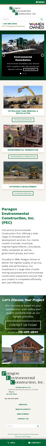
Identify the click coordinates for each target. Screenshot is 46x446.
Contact (34, 443)
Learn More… (30, 69)
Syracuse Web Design (23, 436)
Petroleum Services (23, 120)
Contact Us (23, 419)
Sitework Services (23, 193)
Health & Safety (23, 409)
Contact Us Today (23, 325)
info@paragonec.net (23, 387)
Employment (23, 414)
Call (11, 443)
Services (23, 404)
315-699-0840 (10, 24)
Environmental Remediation (23, 58)
